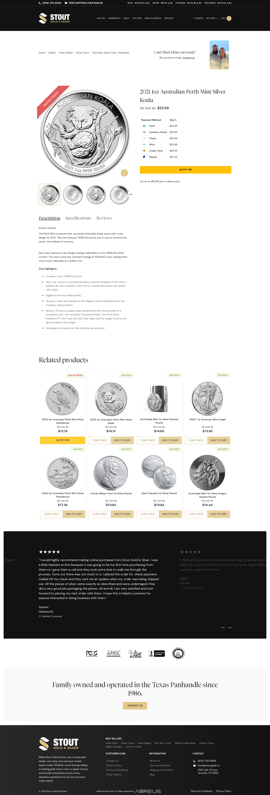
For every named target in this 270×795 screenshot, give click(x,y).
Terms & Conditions (117, 766)
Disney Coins (206, 739)
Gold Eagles (144, 739)
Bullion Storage (114, 743)
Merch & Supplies (153, 18)
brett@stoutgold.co (209, 761)
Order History (113, 770)
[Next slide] (130, 194)
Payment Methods (160, 761)
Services (168, 18)
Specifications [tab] (78, 218)
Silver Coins (127, 739)
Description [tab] (49, 218)
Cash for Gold (133, 743)
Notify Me (185, 169)
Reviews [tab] (104, 218)
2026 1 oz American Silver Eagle (207, 419)
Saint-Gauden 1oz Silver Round (159, 491)
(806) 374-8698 (52, 2)
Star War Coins (163, 739)
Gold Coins (112, 739)
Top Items (137, 18)
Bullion (101, 18)
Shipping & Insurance (161, 766)
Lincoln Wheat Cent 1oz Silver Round (111, 491)
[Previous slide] (38, 194)
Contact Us (135, 701)
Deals (126, 18)
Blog (152, 770)
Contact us (189, 57)
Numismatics (114, 18)
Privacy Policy (114, 761)
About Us (155, 757)
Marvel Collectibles (185, 739)
